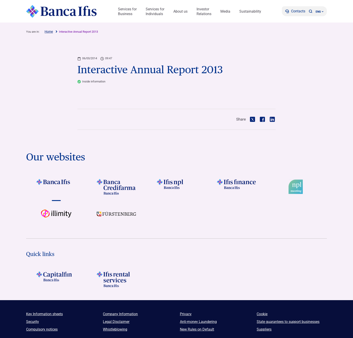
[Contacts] (295, 11)
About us (180, 11)
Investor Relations (204, 11)
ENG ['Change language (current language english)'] (320, 11)
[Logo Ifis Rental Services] (116, 279)
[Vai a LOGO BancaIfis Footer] (56, 186)
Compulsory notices (42, 329)
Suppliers (264, 329)
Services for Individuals (155, 11)
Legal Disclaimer (116, 322)
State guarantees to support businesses (288, 322)
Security (32, 322)
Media (225, 11)
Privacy (186, 314)
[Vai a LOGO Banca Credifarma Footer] (116, 186)
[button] (310, 11)
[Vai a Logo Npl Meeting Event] (297, 186)
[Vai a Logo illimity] (56, 217)
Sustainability (250, 11)
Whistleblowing (115, 329)
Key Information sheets (44, 314)
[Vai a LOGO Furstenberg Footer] (116, 217)
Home (49, 31)
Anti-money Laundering (198, 322)
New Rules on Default (197, 329)
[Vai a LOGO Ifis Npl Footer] (176, 186)
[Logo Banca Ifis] (61, 11)
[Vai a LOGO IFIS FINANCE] (237, 186)
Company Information (120, 314)
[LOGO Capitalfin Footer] (56, 279)
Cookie (262, 314)
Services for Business (127, 11)
